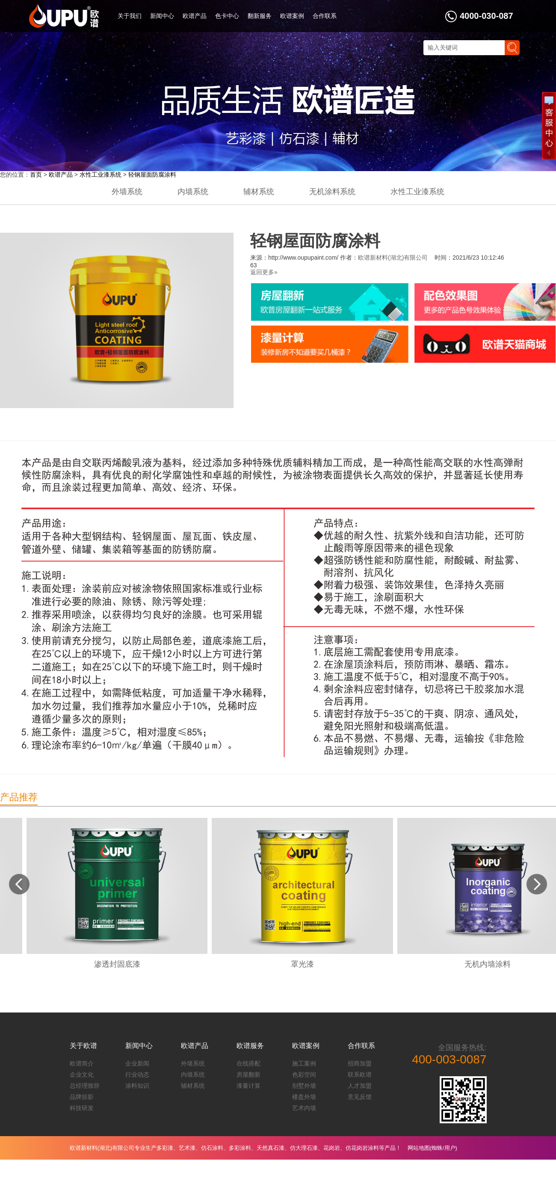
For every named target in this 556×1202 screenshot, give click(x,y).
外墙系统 (127, 191)
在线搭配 (248, 1063)
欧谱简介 (82, 1063)
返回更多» (264, 272)
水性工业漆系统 (100, 174)
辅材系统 (258, 191)
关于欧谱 (83, 1045)
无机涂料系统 (332, 191)
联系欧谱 (360, 1074)
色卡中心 (227, 15)
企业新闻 (137, 1063)
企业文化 (82, 1074)
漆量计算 (248, 1085)
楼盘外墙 (304, 1096)
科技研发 (82, 1107)
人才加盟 (360, 1085)
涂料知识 (137, 1085)
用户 (449, 1148)
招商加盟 (360, 1063)
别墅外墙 (304, 1085)
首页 (36, 174)
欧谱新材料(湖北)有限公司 (393, 257)
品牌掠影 (82, 1096)
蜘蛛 (437, 1148)
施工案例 (304, 1063)
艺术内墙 (304, 1107)
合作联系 (325, 15)
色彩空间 (304, 1074)
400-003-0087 (449, 1059)
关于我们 (130, 15)
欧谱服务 (250, 1045)
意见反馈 (360, 1096)
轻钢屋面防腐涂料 (152, 174)
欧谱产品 (195, 15)
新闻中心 (162, 15)
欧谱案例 (292, 15)
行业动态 (137, 1074)
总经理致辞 (85, 1085)
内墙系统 (192, 191)
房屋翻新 (248, 1074)
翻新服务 (260, 15)
